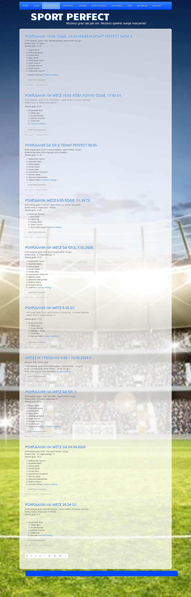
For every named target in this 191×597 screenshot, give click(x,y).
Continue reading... (37, 80)
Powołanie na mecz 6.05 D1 (49, 307)
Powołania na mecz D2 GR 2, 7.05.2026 (59, 247)
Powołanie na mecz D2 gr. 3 (50, 391)
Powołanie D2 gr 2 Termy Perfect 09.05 (60, 144)
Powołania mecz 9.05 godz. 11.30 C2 (57, 199)
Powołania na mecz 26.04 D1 (51, 504)
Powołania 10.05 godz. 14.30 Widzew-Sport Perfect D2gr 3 (78, 35)
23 (60, 556)
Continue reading (51, 75)
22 (55, 556)
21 (49, 556)
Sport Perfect (70, 16)
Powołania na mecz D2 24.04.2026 (55, 446)
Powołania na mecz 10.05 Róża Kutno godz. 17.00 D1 (73, 95)
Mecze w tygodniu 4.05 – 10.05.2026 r (58, 357)
